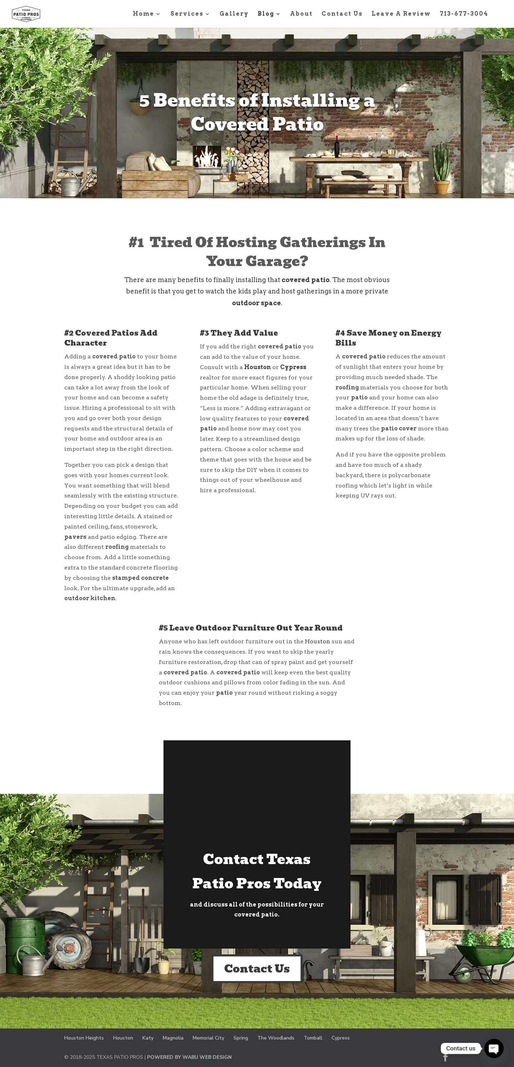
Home (143, 14)
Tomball (313, 1038)
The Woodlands (275, 1038)
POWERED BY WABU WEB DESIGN (189, 1057)
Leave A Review (401, 14)
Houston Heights (84, 1038)
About (301, 14)
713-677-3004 (464, 14)
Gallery (234, 14)
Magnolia (173, 1038)
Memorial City (208, 1038)
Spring (240, 1038)
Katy (147, 1038)
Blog (266, 14)
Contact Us (342, 14)
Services (186, 14)
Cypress (293, 367)
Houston (257, 367)
